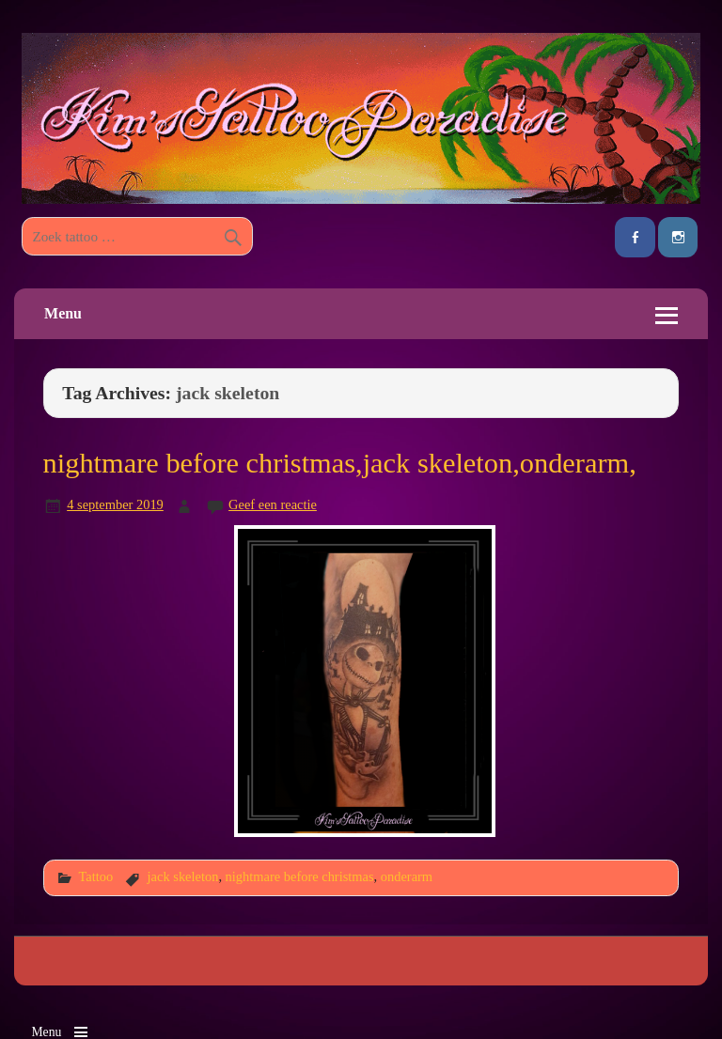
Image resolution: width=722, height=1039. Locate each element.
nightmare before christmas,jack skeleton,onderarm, (339, 463)
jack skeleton (183, 876)
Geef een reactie (272, 504)
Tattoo (95, 876)
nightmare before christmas (300, 876)
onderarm (406, 876)
